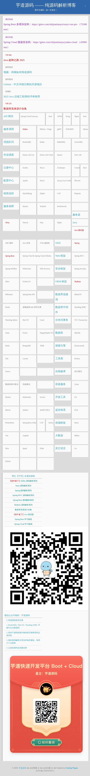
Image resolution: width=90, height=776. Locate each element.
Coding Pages (72, 768)
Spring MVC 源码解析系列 (23, 495)
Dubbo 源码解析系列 (23, 481)
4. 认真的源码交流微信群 (16, 648)
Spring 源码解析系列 (23, 490)
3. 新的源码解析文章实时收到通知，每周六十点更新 (23, 641)
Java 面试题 (23, 514)
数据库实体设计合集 (23, 510)
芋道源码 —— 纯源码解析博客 (46, 5)
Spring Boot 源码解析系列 (23, 500)
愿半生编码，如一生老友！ (46, 10)
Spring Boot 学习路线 (23, 519)
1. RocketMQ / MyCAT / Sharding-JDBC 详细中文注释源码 (23, 626)
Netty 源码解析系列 (23, 486)
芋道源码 (22, 768)
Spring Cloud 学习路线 (23, 524)
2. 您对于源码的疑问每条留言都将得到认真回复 (23, 634)
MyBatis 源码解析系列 (23, 505)
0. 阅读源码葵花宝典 (14, 620)
